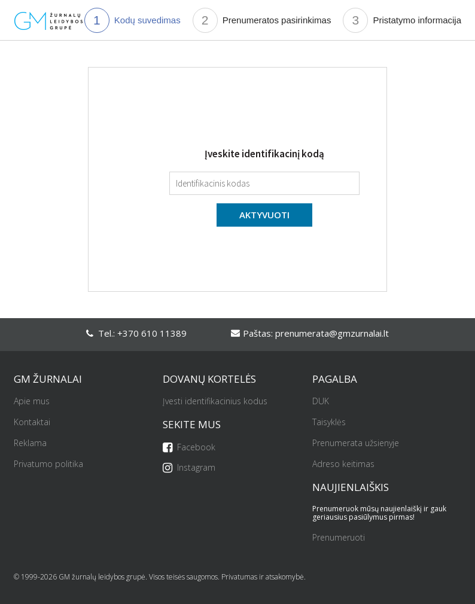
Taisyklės (329, 422)
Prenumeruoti (338, 538)
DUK (320, 401)
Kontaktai (32, 422)
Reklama (30, 443)
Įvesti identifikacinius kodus (215, 401)
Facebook (189, 448)
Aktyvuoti (264, 215)
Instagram (189, 468)
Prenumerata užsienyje (355, 443)
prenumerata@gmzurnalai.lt (332, 333)
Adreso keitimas (343, 464)
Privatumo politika (48, 464)
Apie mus (32, 401)
